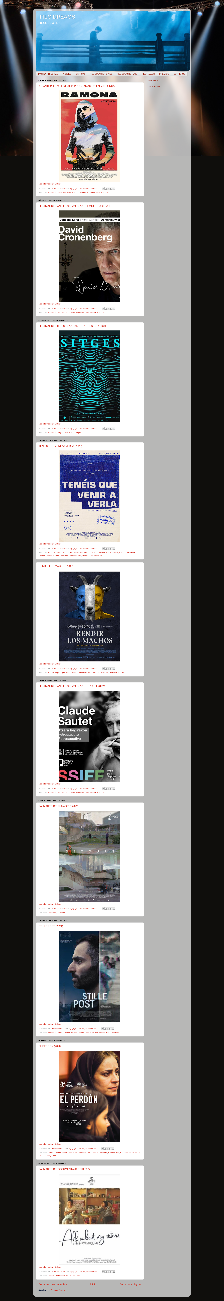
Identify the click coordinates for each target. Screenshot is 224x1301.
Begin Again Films (62, 672)
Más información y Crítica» (50, 184)
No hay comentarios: (89, 188)
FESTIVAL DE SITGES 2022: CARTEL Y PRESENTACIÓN (72, 326)
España (66, 552)
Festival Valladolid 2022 (49, 556)
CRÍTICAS (81, 74)
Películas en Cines (117, 672)
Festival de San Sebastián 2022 (61, 312)
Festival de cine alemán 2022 (97, 1033)
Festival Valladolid (127, 552)
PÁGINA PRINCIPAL (48, 74)
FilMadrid (61, 913)
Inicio (93, 1284)
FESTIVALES (148, 74)
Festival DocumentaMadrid (59, 1276)
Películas (64, 556)
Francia (96, 672)
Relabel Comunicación (92, 556)
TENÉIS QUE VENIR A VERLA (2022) (60, 446)
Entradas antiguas (130, 1284)
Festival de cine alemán (74, 1033)
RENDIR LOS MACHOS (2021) (56, 566)
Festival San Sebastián (86, 312)
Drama (59, 552)
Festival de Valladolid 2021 (79, 1153)
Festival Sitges (75, 432)
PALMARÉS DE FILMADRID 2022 (58, 806)
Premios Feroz (75, 556)
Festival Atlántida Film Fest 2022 (86, 192)
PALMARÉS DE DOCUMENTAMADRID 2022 (64, 1169)
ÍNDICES (66, 74)
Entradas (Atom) (58, 1290)
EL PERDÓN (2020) (50, 1046)
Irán (117, 1153)
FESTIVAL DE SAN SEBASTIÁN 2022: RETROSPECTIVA (72, 686)
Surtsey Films (50, 1156)
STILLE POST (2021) (51, 926)
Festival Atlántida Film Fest (59, 192)
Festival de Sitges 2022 (58, 432)
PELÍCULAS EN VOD (127, 74)
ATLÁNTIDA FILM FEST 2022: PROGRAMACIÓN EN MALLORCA (77, 86)
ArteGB (51, 672)
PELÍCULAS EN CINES (101, 74)
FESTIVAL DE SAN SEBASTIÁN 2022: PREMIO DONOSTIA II (74, 206)
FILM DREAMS (57, 17)
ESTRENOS (179, 74)
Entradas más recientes (52, 1284)
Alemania (52, 1033)
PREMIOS (164, 74)
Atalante (51, 552)
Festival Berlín (61, 1153)
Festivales (105, 192)
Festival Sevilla (85, 672)
